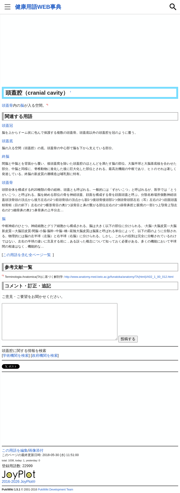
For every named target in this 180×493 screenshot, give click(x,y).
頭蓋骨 (7, 105)
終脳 (5, 156)
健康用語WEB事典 (38, 7)
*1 (47, 104)
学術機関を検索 (16, 355)
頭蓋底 (7, 141)
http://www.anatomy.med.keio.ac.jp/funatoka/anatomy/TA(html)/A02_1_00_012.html (119, 276)
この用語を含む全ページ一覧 (27, 255)
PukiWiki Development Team (55, 489)
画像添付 (36, 450)
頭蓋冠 (7, 125)
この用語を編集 (15, 450)
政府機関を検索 (45, 355)
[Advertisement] (90, 50)
